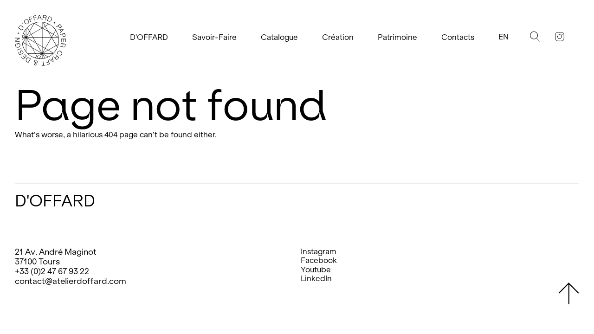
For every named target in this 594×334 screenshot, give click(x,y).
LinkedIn (316, 278)
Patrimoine (397, 37)
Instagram (318, 251)
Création (338, 37)
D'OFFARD (149, 37)
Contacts (457, 37)
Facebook (319, 260)
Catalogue (279, 37)
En (503, 36)
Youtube (316, 269)
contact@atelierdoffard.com (70, 281)
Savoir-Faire (214, 37)
